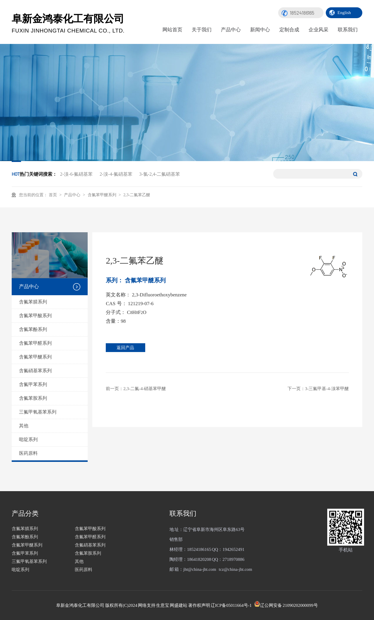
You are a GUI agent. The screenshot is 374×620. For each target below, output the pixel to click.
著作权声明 (199, 605)
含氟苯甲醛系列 (35, 343)
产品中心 (231, 30)
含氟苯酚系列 (33, 329)
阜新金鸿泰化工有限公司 (68, 23)
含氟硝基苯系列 (35, 370)
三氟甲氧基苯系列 (37, 411)
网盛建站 (178, 605)
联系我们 (348, 30)
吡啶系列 (28, 439)
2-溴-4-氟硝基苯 (116, 174)
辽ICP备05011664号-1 (231, 605)
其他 (23, 425)
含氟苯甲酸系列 (35, 315)
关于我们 (202, 30)
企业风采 (318, 30)
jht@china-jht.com (199, 569)
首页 (53, 195)
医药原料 (28, 453)
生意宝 (162, 605)
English (344, 12)
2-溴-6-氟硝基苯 (76, 174)
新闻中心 (260, 30)
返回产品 (128, 347)
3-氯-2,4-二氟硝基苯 (159, 174)
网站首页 (172, 30)
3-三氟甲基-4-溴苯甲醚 (327, 388)
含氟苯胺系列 (33, 398)
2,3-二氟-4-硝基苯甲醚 (144, 388)
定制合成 (289, 30)
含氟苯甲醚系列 (102, 194)
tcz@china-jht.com (235, 569)
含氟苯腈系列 (33, 301)
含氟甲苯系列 (33, 384)
